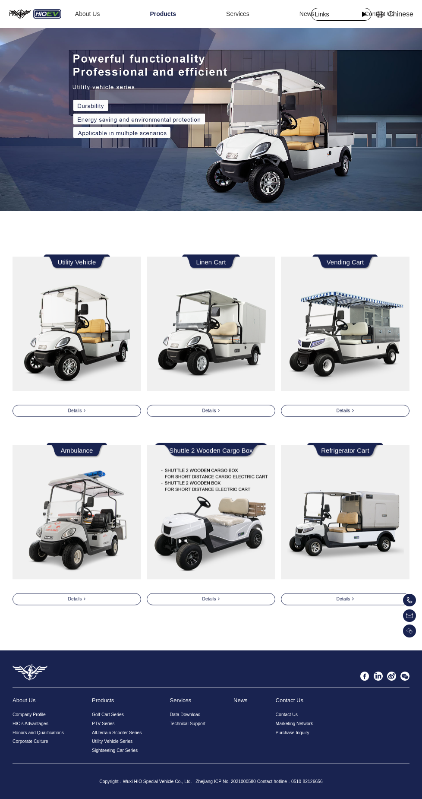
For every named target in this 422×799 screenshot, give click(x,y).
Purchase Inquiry (292, 732)
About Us (135, 13)
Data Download (185, 714)
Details (77, 412)
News (244, 13)
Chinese (394, 14)
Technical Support (187, 723)
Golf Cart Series (108, 714)
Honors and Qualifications (38, 732)
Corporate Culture (30, 741)
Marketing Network (294, 723)
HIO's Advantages (30, 723)
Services (212, 13)
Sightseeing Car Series (115, 750)
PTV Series (103, 723)
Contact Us (281, 13)
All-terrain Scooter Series (117, 732)
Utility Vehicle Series (112, 741)
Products (174, 13)
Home (101, 13)
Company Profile (29, 714)
